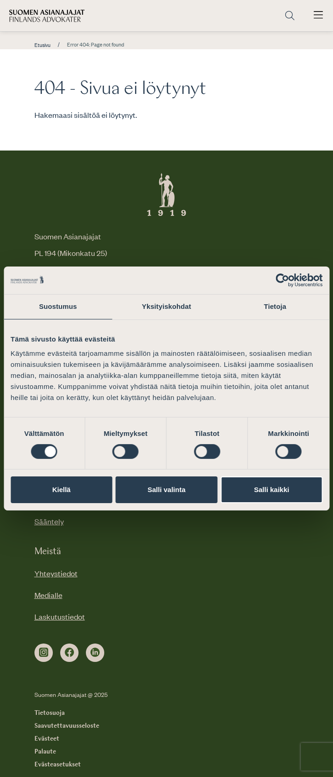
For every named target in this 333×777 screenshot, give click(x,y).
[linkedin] (95, 653)
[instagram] (43, 653)
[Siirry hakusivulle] (289, 16)
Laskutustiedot (59, 616)
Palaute (45, 751)
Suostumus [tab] (58, 306)
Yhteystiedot (56, 573)
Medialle (48, 595)
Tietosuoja (49, 713)
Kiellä (61, 489)
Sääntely (49, 521)
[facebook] (69, 653)
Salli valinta (166, 489)
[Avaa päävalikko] (318, 15)
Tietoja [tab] (275, 306)
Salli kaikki (271, 489)
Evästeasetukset (57, 764)
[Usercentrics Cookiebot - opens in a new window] (282, 280)
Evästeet (46, 739)
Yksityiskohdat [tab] (166, 306)
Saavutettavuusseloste (66, 726)
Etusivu (42, 45)
